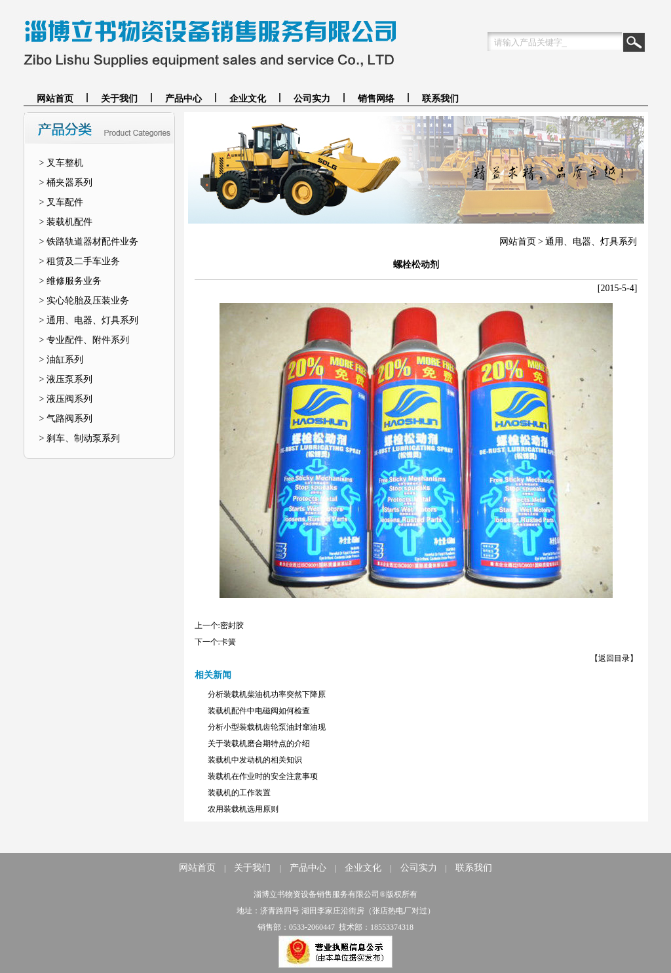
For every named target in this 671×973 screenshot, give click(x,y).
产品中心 (183, 99)
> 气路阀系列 (65, 419)
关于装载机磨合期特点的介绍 (259, 743)
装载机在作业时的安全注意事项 (263, 776)
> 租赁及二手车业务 (79, 261)
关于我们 (119, 99)
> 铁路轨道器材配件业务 (88, 242)
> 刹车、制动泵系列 (79, 438)
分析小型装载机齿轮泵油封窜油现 (267, 727)
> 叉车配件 (61, 202)
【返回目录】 (614, 658)
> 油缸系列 (61, 360)
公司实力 (312, 99)
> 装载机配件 (65, 222)
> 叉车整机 (61, 163)
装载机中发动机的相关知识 (255, 759)
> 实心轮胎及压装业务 (84, 301)
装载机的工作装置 (239, 792)
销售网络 (376, 99)
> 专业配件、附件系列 (84, 340)
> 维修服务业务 (70, 281)
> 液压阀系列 (65, 399)
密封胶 (232, 625)
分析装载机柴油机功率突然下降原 (267, 694)
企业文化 (247, 99)
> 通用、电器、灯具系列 (88, 320)
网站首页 (55, 99)
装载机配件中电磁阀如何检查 (259, 710)
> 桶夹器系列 (65, 183)
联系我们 (440, 99)
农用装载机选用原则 (243, 809)
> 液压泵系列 (65, 379)
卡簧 (228, 641)
